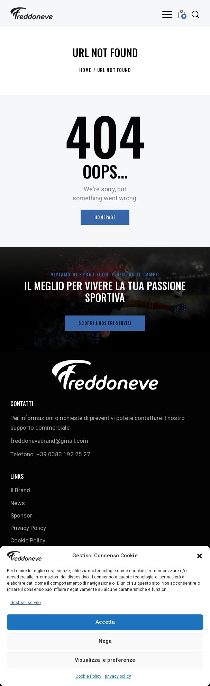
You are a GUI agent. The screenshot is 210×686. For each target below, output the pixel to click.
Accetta (105, 622)
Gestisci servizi (25, 602)
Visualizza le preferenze (105, 660)
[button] (199, 555)
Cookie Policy (88, 676)
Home (85, 70)
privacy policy (118, 676)
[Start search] (195, 14)
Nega (105, 641)
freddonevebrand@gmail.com (49, 440)
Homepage (105, 217)
